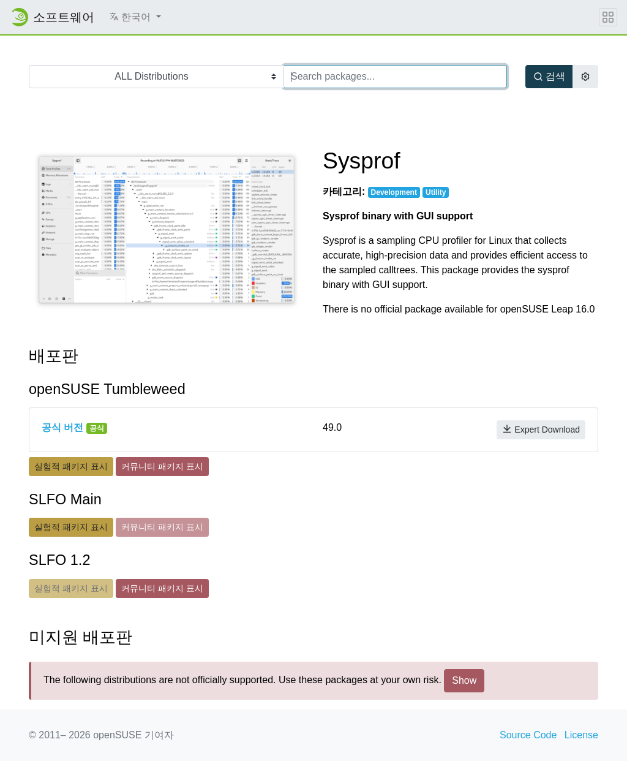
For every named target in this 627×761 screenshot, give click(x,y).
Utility (436, 192)
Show (464, 680)
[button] (135, 17)
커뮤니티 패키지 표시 (162, 466)
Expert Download (541, 429)
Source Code (528, 735)
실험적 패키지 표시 (71, 466)
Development (394, 192)
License (581, 735)
